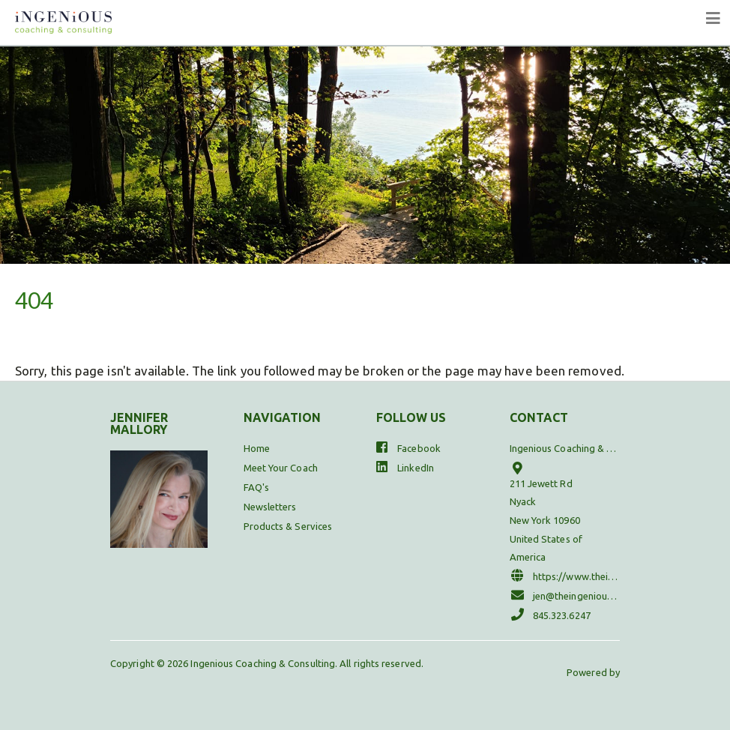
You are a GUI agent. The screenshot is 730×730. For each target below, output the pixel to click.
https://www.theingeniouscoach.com (565, 575)
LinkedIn (405, 466)
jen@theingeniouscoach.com (565, 594)
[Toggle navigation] (714, 18)
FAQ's (256, 487)
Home (257, 448)
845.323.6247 (550, 614)
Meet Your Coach (281, 467)
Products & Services (288, 526)
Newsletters (270, 506)
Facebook (408, 447)
